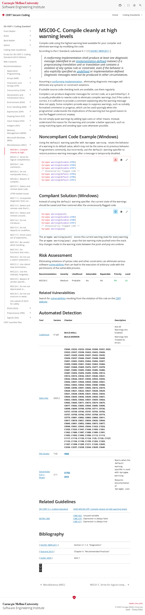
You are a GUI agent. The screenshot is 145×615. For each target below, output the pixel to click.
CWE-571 (77, 521)
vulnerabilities (56, 264)
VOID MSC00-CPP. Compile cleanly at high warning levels (100, 509)
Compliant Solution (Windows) (68, 195)
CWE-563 (77, 515)
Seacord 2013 (46, 551)
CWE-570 (77, 518)
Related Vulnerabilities (57, 292)
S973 (66, 476)
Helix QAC (43, 398)
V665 (66, 453)
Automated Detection (60, 313)
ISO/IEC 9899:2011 (99, 51)
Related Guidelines (57, 501)
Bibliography (51, 534)
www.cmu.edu (136, 603)
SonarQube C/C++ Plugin (44, 474)
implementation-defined (91, 61)
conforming (58, 81)
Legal (128, 609)
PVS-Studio (44, 453)
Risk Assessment (55, 255)
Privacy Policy (137, 609)
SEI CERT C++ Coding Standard (53, 509)
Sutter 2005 (45, 558)
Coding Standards (133, 15)
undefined (83, 71)
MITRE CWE (44, 518)
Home (115, 15)
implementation (73, 81)
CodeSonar (44, 334)
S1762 (67, 472)
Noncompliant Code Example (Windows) (78, 137)
